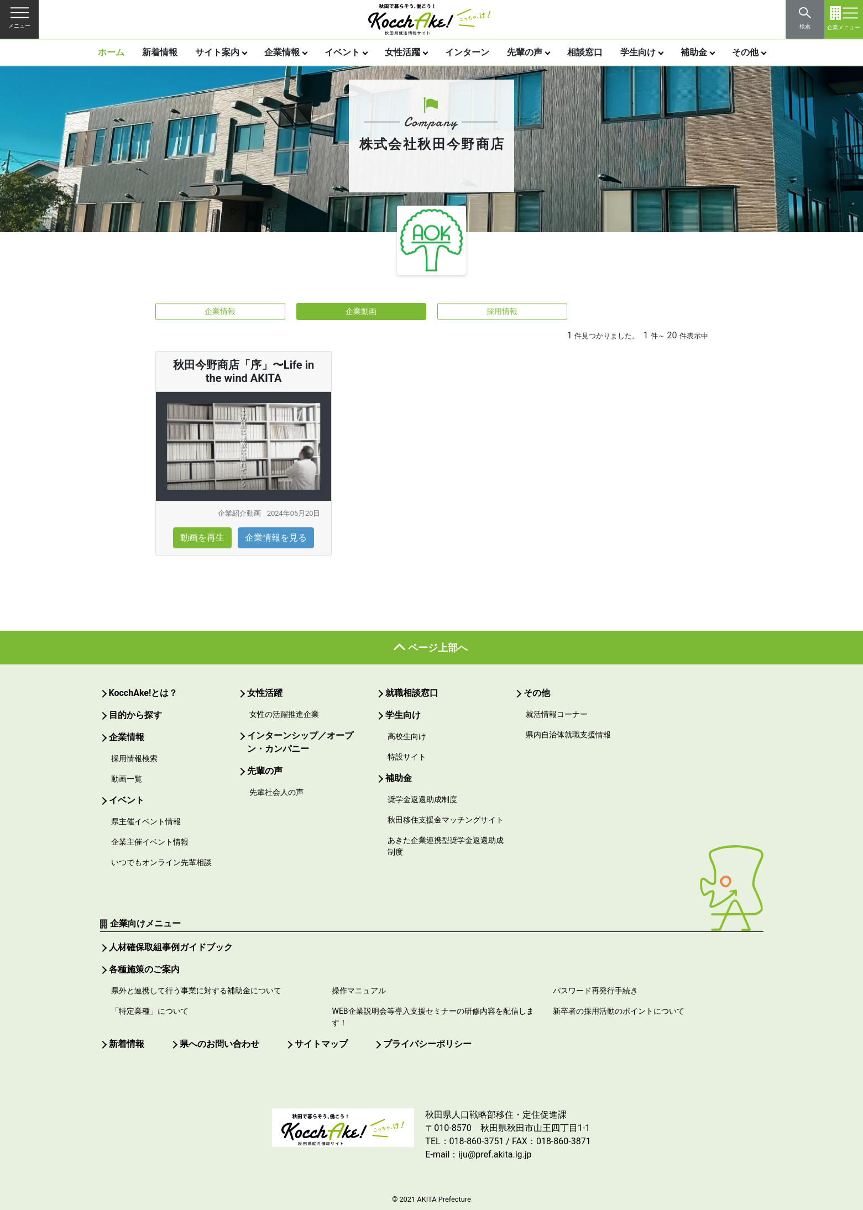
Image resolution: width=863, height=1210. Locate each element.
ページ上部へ (438, 647)
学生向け (638, 52)
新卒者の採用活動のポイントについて (618, 1011)
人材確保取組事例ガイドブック (171, 947)
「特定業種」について (150, 1011)
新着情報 (159, 52)
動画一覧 (126, 778)
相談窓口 (585, 52)
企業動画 (361, 311)
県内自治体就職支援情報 (568, 734)
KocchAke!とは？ (143, 693)
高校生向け (407, 736)
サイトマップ (321, 1044)
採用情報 (502, 311)
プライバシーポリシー (427, 1044)
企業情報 (282, 52)
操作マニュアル (359, 990)
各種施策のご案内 (144, 969)
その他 (745, 52)
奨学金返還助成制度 (422, 799)
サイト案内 (217, 52)
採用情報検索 (134, 758)
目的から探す (135, 715)
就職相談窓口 (411, 693)
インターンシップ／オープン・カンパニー (300, 742)
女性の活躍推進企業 (284, 714)
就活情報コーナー (557, 714)
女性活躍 (402, 52)
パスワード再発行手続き (595, 990)
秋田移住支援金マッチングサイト (446, 819)
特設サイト (407, 756)
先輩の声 (524, 52)
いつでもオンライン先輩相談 (161, 862)
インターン (467, 52)
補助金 (694, 52)
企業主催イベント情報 (150, 841)
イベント (342, 52)
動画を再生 (202, 537)
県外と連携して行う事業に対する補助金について (196, 990)
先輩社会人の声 (276, 792)
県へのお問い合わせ (219, 1044)
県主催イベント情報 (146, 821)
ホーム (111, 52)
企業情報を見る (276, 537)
